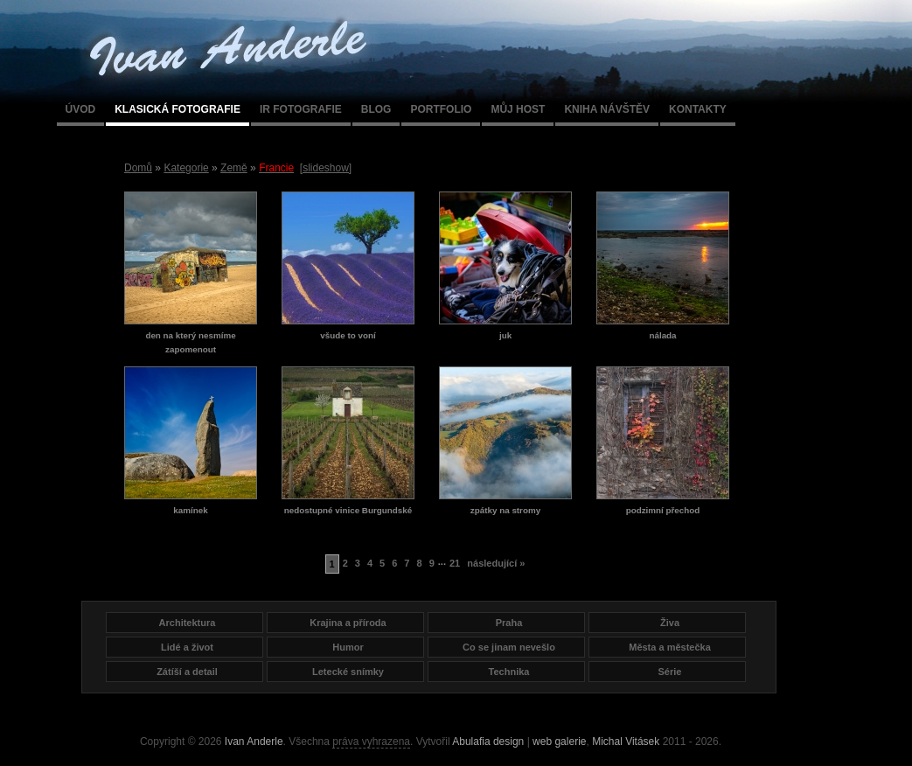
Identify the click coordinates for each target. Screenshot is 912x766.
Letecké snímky (348, 671)
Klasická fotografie (177, 109)
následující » (496, 563)
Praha (509, 622)
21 (454, 563)
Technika (509, 671)
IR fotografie (301, 109)
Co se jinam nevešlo (509, 647)
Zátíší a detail (187, 671)
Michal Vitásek (625, 741)
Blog (376, 109)
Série (670, 671)
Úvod (81, 109)
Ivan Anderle (254, 741)
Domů (138, 168)
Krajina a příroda (348, 622)
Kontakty (698, 109)
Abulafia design (488, 741)
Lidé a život (187, 647)
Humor (347, 647)
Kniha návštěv (607, 109)
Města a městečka (670, 647)
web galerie (559, 741)
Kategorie (186, 168)
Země (233, 168)
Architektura (187, 622)
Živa (669, 622)
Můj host (518, 109)
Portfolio (440, 109)
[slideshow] (326, 168)
